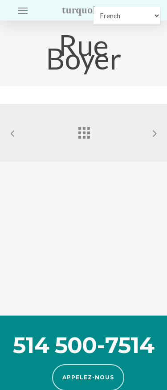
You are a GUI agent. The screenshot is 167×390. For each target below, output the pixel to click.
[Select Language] (127, 16)
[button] (23, 10)
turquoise (83, 10)
